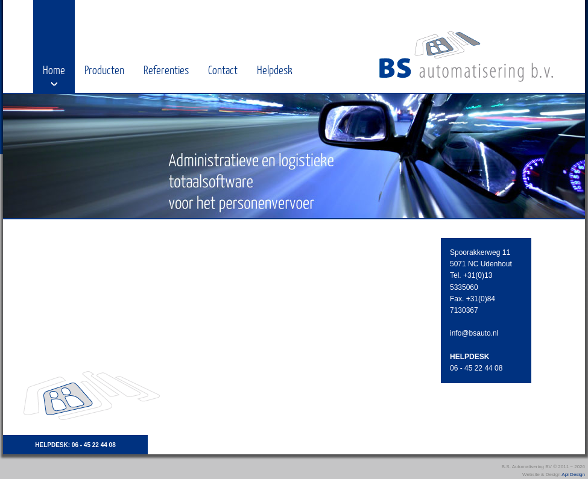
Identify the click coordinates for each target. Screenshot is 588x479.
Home (54, 70)
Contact (223, 70)
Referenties (166, 70)
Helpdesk (274, 70)
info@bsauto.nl (474, 333)
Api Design (573, 474)
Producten (104, 70)
